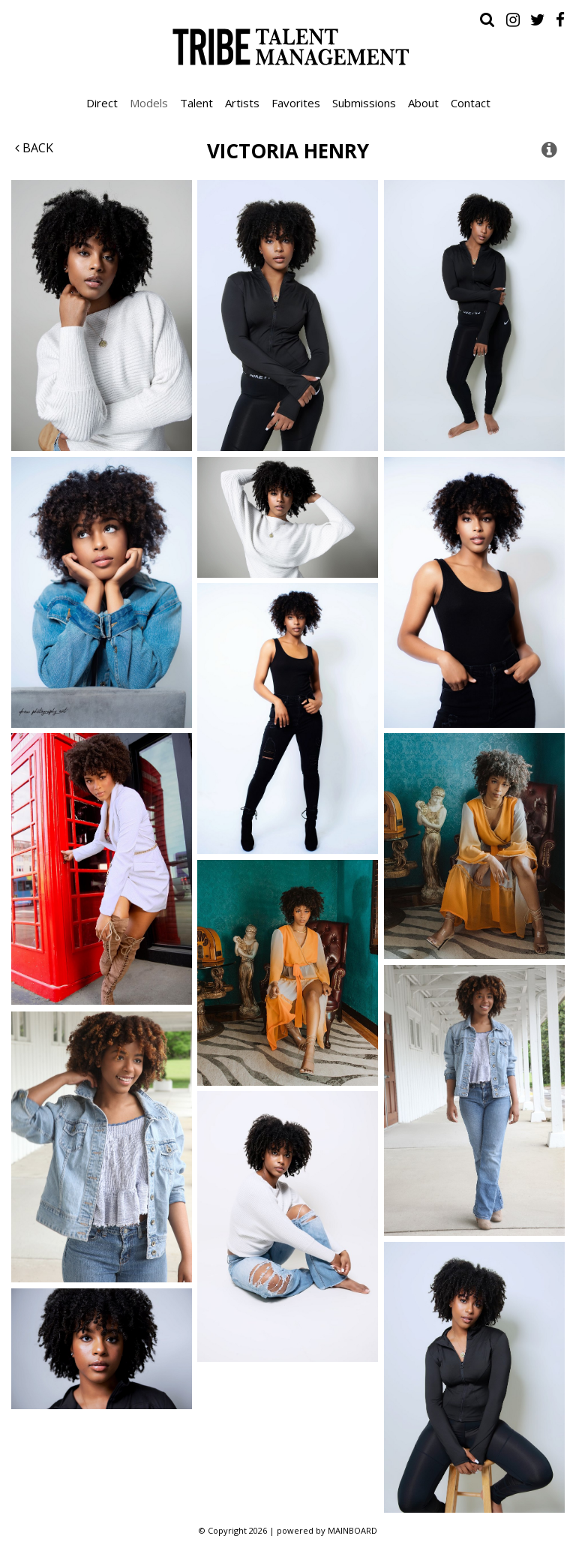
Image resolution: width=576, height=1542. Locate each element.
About (423, 102)
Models (149, 102)
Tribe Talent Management (288, 46)
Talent (196, 102)
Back (34, 148)
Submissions (364, 102)
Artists (242, 102)
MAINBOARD (352, 1530)
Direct (102, 102)
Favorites (296, 102)
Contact (470, 102)
